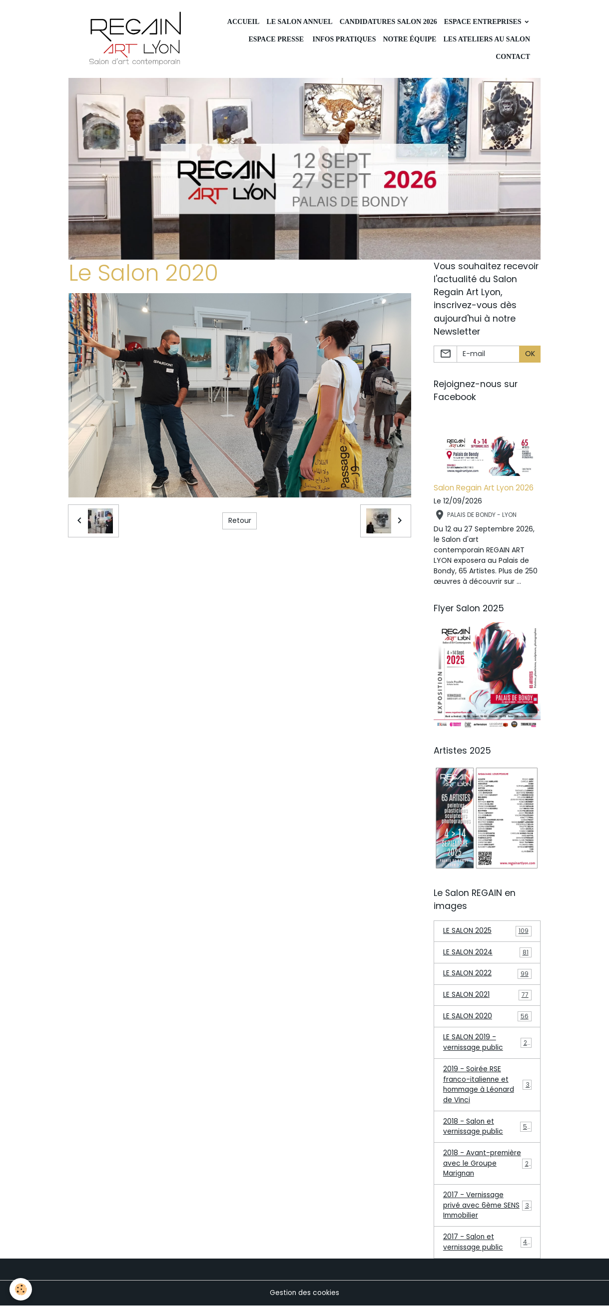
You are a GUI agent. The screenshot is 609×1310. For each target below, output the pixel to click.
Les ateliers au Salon (486, 39)
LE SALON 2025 (487, 932)
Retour (239, 521)
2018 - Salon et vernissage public (487, 1129)
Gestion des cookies (305, 1297)
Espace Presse (276, 39)
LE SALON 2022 (487, 975)
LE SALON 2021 (487, 996)
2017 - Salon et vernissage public (487, 1246)
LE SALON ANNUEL (299, 21)
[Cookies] (21, 1289)
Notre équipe (409, 39)
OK (530, 355)
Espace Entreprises (483, 21)
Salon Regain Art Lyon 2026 (484, 488)
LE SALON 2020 (487, 1018)
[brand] (136, 39)
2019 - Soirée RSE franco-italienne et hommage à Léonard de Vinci (488, 1087)
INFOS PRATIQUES (343, 39)
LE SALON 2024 (487, 953)
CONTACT (512, 56)
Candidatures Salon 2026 (388, 21)
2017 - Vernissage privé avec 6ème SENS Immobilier (488, 1209)
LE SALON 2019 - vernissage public (487, 1044)
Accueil (243, 21)
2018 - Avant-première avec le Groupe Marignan (488, 1166)
